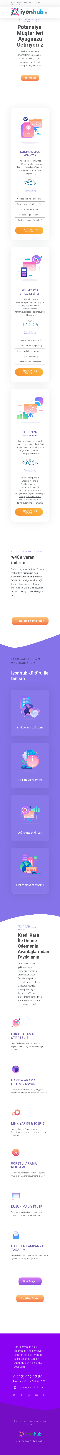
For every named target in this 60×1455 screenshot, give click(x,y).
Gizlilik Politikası (22, 1441)
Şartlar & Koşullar (37, 1441)
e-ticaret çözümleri (30, 727)
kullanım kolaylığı (30, 780)
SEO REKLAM (30, 434)
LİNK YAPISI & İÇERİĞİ (28, 1123)
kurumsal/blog (30, 153)
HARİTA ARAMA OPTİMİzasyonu (24, 1082)
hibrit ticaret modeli (30, 885)
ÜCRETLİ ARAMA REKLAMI (24, 1165)
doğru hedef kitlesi (30, 832)
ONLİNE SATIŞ (30, 292)
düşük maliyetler (26, 1207)
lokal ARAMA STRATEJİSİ (22, 1036)
